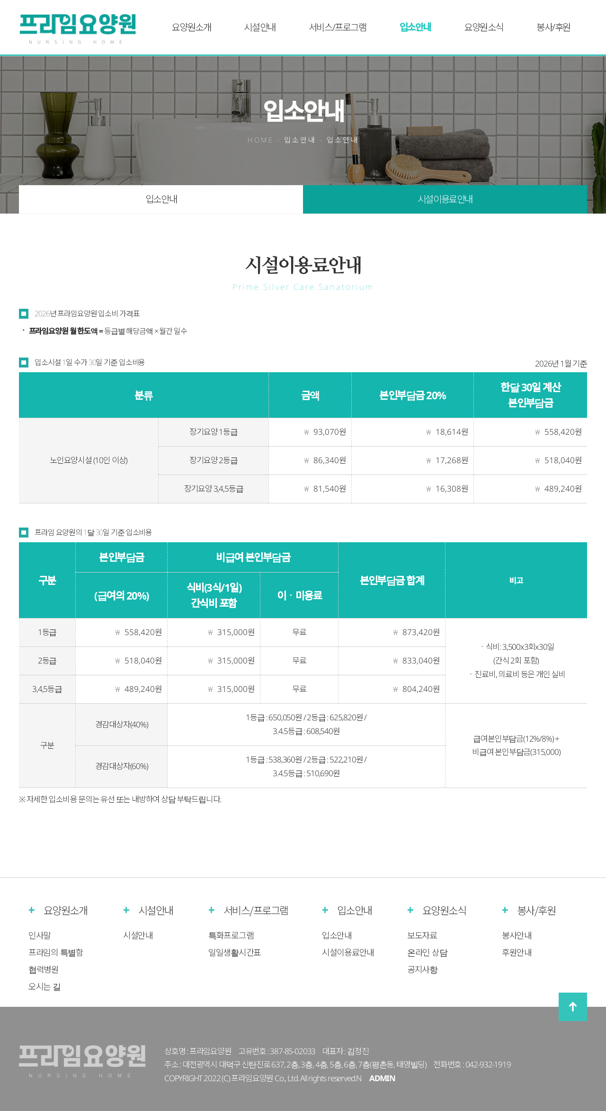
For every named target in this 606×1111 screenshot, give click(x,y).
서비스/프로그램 (337, 27)
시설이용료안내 (445, 199)
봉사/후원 (553, 27)
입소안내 (415, 27)
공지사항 (422, 969)
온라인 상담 (427, 952)
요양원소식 (483, 27)
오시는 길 (44, 986)
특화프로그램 (230, 935)
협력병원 (43, 969)
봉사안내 (517, 935)
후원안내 (517, 952)
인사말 (39, 935)
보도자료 (422, 935)
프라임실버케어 (84, 29)
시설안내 (259, 27)
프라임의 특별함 (55, 952)
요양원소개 (191, 27)
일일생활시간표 (234, 952)
